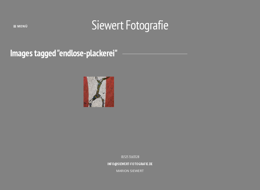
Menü (20, 26)
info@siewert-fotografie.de (130, 164)
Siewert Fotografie (130, 24)
